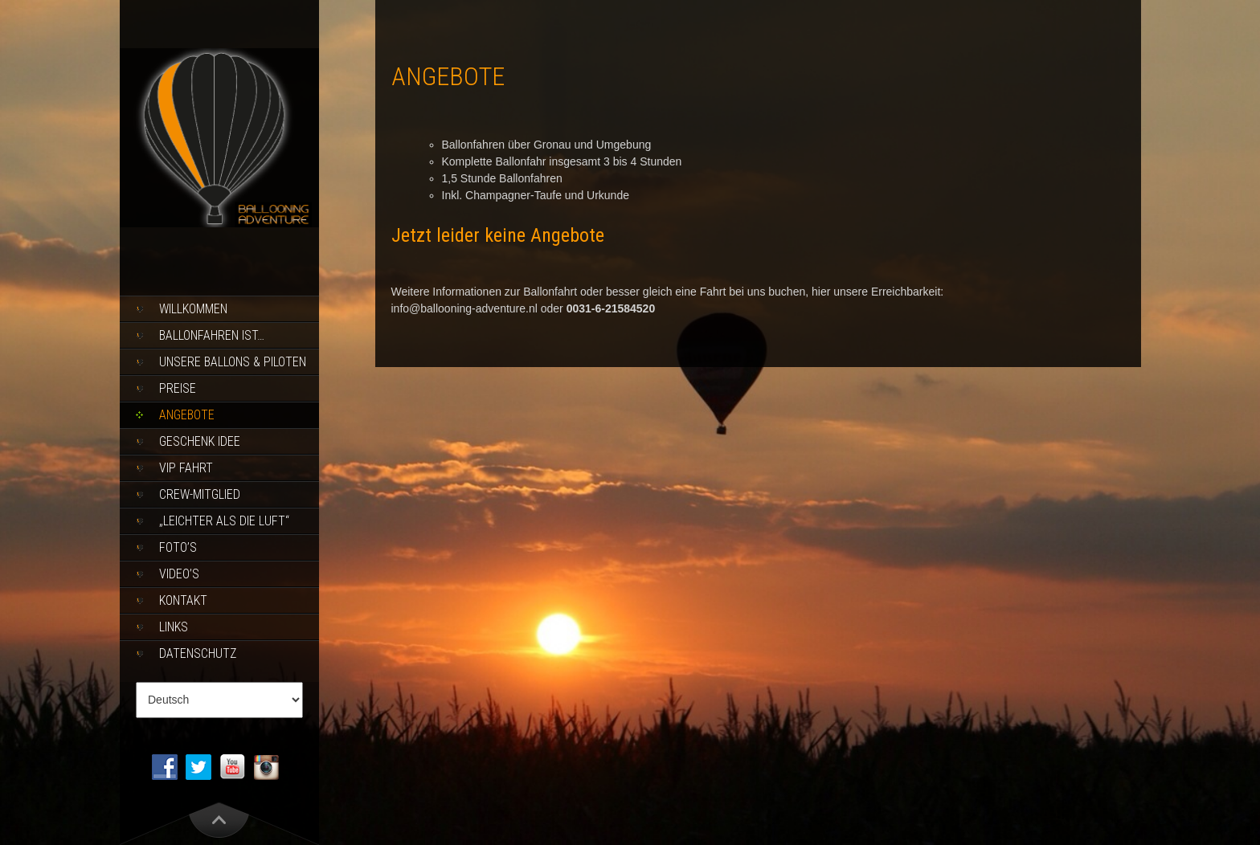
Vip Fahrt (186, 468)
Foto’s (178, 547)
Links (173, 627)
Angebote (187, 414)
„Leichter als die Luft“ (224, 521)
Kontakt (183, 600)
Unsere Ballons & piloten (232, 361)
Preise (177, 388)
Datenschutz (197, 653)
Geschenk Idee (199, 441)
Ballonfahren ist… (211, 335)
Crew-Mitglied (199, 494)
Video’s (179, 574)
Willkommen (193, 308)
